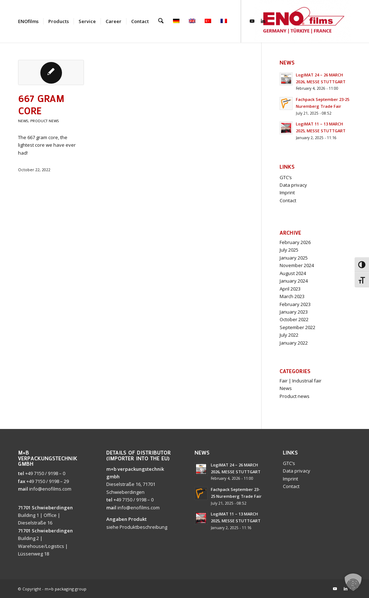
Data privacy (293, 185)
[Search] (161, 21)
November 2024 (297, 265)
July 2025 (289, 250)
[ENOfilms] (302, 21)
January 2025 (294, 257)
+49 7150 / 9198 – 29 (47, 481)
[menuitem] (28, 21)
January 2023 (294, 312)
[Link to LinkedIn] (262, 20)
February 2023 (295, 304)
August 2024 (293, 273)
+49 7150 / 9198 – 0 (45, 473)
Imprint (287, 192)
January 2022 (294, 343)
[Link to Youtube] (251, 20)
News (23, 120)
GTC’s (286, 177)
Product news (44, 120)
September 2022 (297, 327)
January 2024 (294, 281)
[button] (353, 582)
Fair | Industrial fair (300, 380)
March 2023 (292, 296)
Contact (288, 200)
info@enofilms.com (50, 489)
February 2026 (295, 242)
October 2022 (294, 319)
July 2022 (289, 335)
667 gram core (41, 104)
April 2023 (290, 288)
